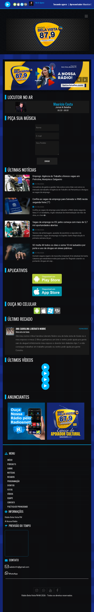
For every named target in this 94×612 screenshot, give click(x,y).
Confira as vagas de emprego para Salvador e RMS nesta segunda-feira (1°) (60, 201)
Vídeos (10, 493)
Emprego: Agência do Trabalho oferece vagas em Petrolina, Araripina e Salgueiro (56, 178)
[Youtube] (50, 590)
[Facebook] (57, 590)
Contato (11, 502)
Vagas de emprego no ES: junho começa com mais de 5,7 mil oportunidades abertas (60, 224)
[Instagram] (37, 590)
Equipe (10, 498)
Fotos (10, 489)
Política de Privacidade (17, 506)
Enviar (47, 161)
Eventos (11, 485)
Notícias (11, 472)
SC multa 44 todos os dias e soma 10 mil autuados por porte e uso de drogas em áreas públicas (58, 247)
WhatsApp (13, 574)
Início (9, 459)
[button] (86, 16)
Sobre (10, 468)
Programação (13, 481)
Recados (11, 476)
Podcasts (11, 464)
